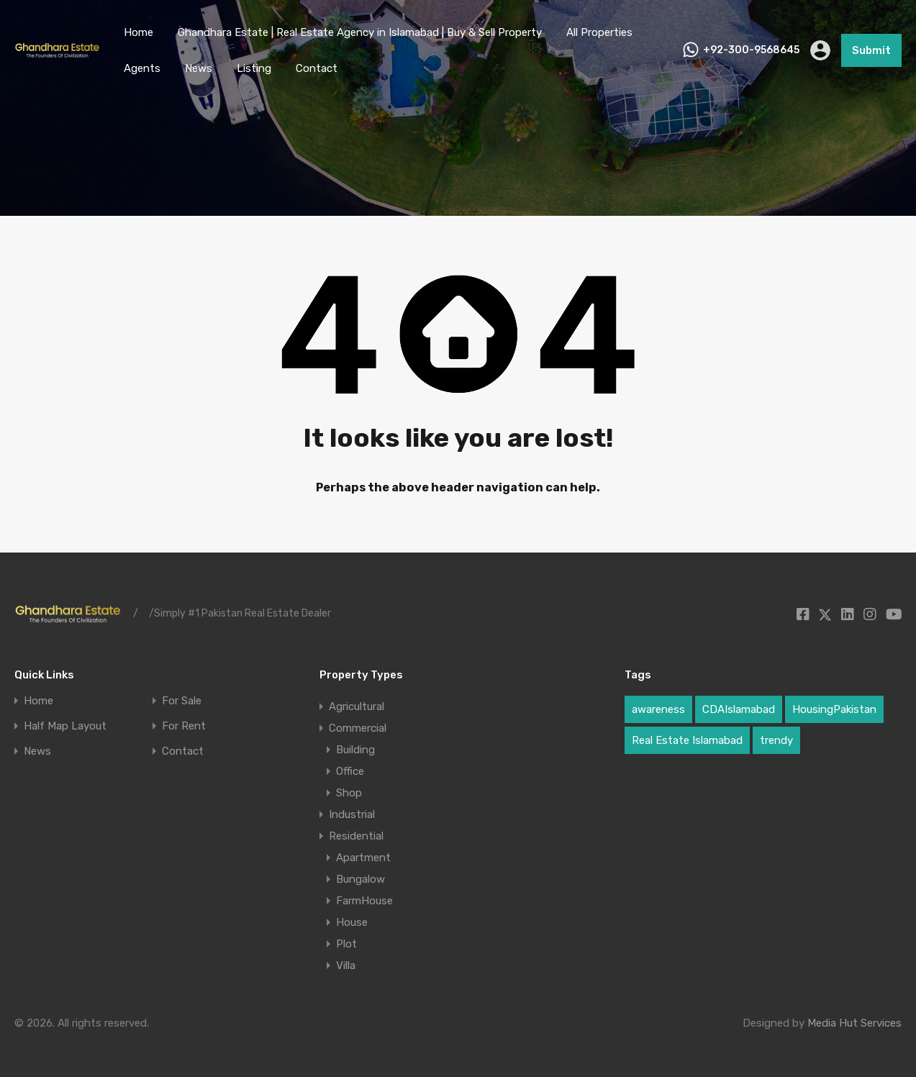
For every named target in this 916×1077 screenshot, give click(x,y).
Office (350, 771)
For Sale (181, 701)
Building (355, 749)
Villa (345, 965)
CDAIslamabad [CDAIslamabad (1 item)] (738, 709)
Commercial (357, 728)
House (352, 922)
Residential (356, 836)
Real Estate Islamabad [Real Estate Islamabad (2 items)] (687, 740)
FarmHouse (364, 900)
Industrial (352, 814)
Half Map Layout (65, 726)
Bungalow (360, 879)
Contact (316, 68)
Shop (349, 792)
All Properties (599, 32)
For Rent (184, 726)
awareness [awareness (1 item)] (658, 709)
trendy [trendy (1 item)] (776, 740)
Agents (142, 68)
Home (138, 32)
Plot (346, 943)
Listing (254, 68)
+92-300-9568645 (751, 50)
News (198, 68)
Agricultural (356, 706)
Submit (871, 50)
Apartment (363, 857)
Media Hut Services (854, 1023)
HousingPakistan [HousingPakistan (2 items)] (834, 709)
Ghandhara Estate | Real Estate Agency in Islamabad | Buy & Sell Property (360, 32)
